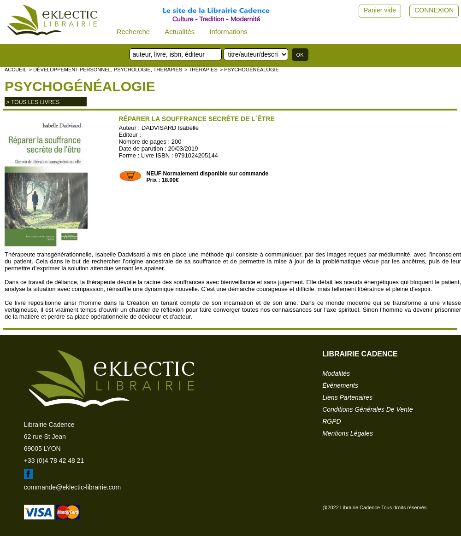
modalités (336, 373)
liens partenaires (347, 397)
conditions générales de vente (367, 409)
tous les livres (35, 102)
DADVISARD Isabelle (170, 127)
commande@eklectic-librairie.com (72, 487)
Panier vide (380, 10)
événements (340, 385)
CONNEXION (434, 10)
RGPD (331, 421)
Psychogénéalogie (80, 86)
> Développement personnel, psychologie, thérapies (105, 69)
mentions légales (347, 433)
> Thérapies (201, 69)
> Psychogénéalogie (249, 69)
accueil (16, 69)
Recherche (133, 31)
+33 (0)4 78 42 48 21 (54, 460)
